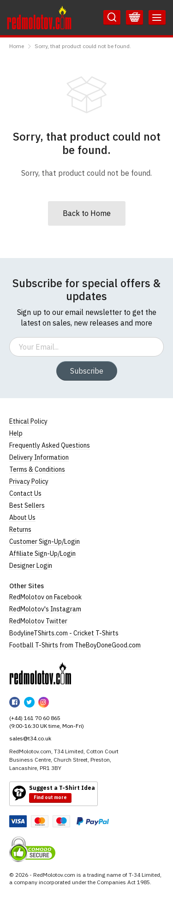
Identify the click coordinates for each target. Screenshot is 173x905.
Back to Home (87, 213)
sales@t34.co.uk (30, 738)
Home (16, 46)
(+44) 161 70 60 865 (34, 717)
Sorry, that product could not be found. (83, 46)
